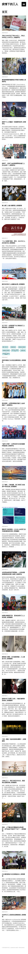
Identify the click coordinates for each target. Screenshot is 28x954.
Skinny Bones (21, 947)
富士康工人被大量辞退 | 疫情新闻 (12, 205)
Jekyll (17, 947)
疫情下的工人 (10, 4)
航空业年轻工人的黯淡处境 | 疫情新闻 (13, 284)
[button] (24, 4)
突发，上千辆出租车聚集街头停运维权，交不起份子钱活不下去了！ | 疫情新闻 (14, 829)
